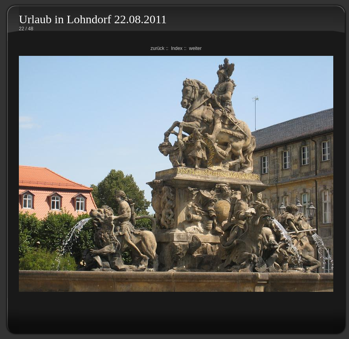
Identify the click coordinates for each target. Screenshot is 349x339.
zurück (157, 48)
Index (176, 48)
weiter (195, 48)
